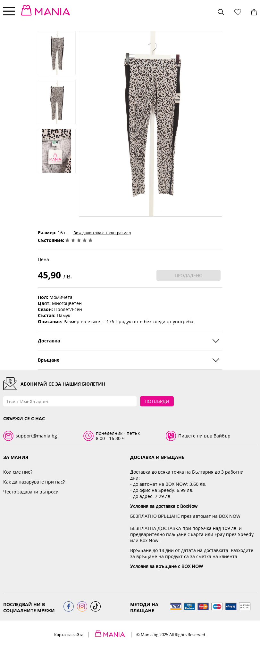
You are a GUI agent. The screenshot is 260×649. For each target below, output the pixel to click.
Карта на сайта (68, 634)
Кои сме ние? (17, 472)
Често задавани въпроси (31, 492)
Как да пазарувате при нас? (34, 482)
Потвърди (157, 401)
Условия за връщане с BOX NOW (166, 566)
